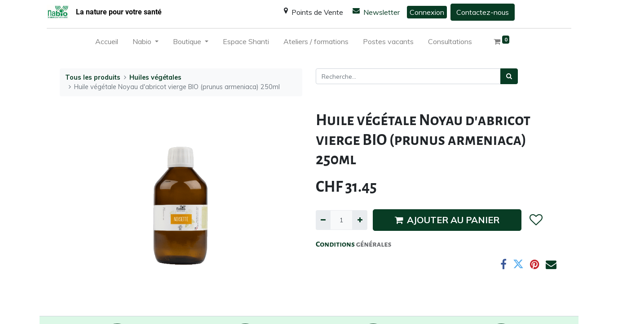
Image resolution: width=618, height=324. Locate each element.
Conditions (336, 244)
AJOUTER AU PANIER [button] (447, 219)
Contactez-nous (482, 12)
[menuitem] (106, 43)
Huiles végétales (155, 77)
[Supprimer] (323, 220)
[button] (535, 220)
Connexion (427, 12)
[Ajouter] (359, 220)
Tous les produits (92, 77)
